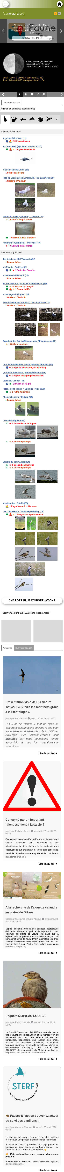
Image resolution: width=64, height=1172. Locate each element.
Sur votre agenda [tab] (23, 648)
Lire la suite (48, 753)
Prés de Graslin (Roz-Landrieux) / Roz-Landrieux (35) (28, 178)
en (59, 13)
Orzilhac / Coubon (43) (13, 381)
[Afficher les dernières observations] (17, 108)
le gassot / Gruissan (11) (14, 138)
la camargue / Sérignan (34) (16, 294)
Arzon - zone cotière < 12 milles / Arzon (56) (24, 389)
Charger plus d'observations (32, 600)
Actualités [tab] (7, 648)
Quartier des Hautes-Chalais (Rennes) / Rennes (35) (28, 364)
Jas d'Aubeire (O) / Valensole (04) (19, 259)
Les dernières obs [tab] (11, 102)
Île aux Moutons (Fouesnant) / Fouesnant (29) (25, 283)
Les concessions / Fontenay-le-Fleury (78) (23, 511)
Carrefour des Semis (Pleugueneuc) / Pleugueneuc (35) (29, 341)
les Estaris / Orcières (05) (15, 267)
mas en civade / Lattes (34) (16, 170)
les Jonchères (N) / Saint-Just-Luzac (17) (22, 146)
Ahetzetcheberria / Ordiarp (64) (18, 397)
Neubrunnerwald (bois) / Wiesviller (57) (21, 243)
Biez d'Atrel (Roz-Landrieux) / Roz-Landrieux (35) (26, 302)
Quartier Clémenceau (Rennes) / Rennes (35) (24, 372)
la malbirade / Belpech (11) (16, 275)
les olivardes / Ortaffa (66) (15, 503)
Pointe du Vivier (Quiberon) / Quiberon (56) (23, 216)
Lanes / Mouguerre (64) (14, 420)
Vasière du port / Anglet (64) (16, 462)
